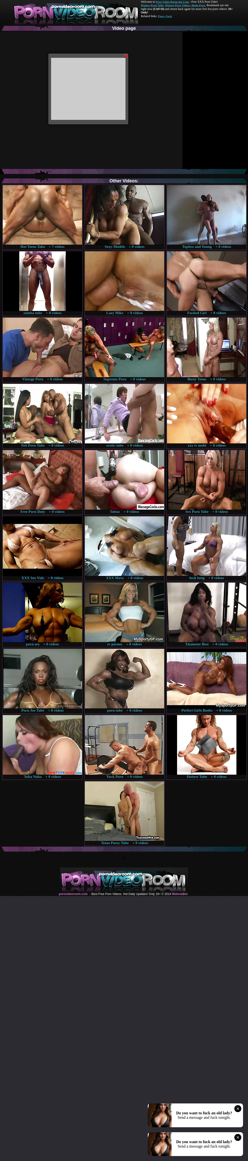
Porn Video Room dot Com (172, 1)
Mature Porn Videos (177, 5)
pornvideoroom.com (73, 894)
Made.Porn (198, 5)
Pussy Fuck (165, 16)
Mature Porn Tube (152, 5)
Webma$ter (180, 894)
